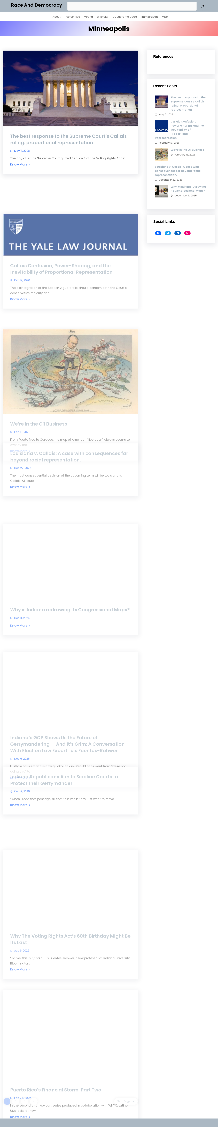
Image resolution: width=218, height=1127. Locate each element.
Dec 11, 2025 (22, 677)
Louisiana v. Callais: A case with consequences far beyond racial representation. (69, 484)
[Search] (202, 6)
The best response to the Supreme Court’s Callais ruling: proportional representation (68, 150)
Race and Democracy (36, 5)
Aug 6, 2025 (21, 1019)
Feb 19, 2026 (22, 330)
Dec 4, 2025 (22, 817)
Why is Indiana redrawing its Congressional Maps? (70, 668)
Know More (18, 176)
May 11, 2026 (22, 162)
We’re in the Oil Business (187, 150)
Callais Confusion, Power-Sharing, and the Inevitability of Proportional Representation (61, 319)
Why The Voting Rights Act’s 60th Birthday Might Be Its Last (70, 1007)
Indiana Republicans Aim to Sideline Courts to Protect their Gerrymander (64, 805)
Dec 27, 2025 (22, 496)
